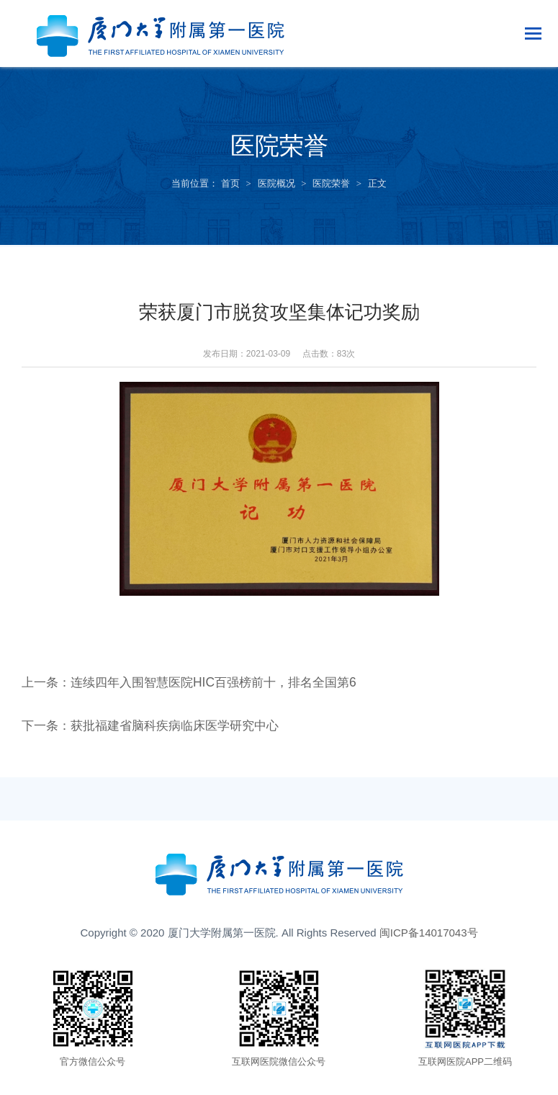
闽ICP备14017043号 (428, 935)
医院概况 (276, 183)
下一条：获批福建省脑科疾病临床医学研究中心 (158, 728)
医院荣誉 (331, 183)
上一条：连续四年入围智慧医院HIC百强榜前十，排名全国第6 (198, 685)
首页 (230, 183)
